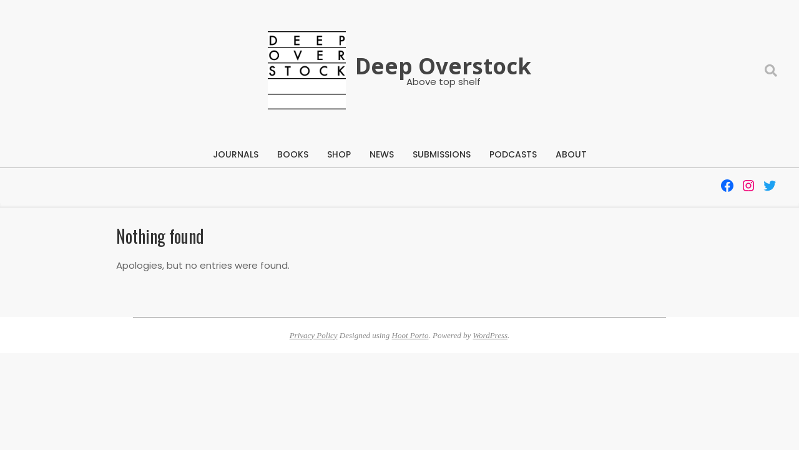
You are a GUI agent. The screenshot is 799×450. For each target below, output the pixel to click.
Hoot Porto (410, 335)
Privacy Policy (314, 335)
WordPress (490, 335)
